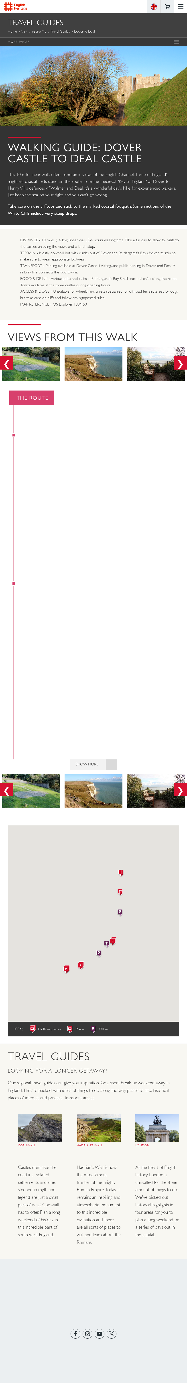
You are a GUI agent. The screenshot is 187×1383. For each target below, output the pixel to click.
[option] (31, 365)
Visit (24, 31)
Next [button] (180, 363)
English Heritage (16, 6)
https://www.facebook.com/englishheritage (76, 1335)
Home (12, 31)
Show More (96, 765)
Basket (167, 6)
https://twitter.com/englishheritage (112, 1335)
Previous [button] (6, 363)
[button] (121, 875)
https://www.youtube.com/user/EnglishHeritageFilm (100, 1335)
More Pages (19, 41)
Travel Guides (60, 31)
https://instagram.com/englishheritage (88, 1335)
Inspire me (39, 31)
